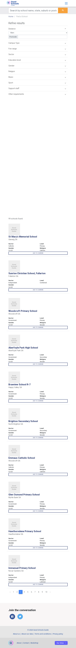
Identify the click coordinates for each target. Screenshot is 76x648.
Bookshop (34, 643)
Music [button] (37, 77)
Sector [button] (37, 54)
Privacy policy (58, 634)
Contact (26, 643)
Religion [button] (37, 71)
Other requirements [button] (37, 94)
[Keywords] (33, 10)
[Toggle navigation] (66, 3)
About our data (27, 634)
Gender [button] (37, 65)
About (19, 643)
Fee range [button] (37, 48)
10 (46, 592)
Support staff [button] (37, 88)
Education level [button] (37, 60)
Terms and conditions (43, 634)
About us (16, 634)
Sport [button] (37, 83)
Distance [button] (37, 29)
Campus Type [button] (37, 43)
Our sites (60, 643)
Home (10, 16)
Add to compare (38, 253)
